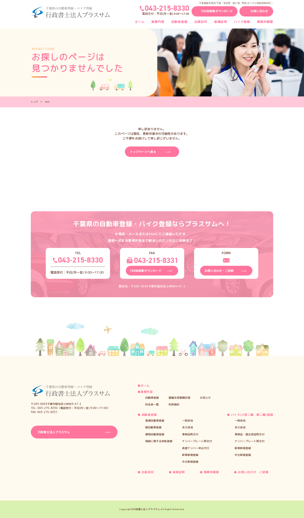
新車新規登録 (190, 454)
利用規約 (173, 404)
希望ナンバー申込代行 (195, 447)
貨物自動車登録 (154, 434)
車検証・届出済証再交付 (249, 434)
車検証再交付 (190, 434)
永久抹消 (187, 427)
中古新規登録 (190, 461)
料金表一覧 (152, 404)
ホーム (139, 22)
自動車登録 (179, 22)
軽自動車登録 (153, 427)
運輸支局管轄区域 (179, 397)
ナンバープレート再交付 (197, 441)
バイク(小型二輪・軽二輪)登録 (251, 414)
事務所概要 (265, 22)
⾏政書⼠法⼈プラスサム (55, 431)
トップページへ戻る (144, 152)
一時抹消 (187, 420)
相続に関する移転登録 (158, 441)
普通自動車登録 (154, 420)
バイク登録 (242, 22)
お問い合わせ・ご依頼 (252, 471)
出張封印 (200, 22)
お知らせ (205, 397)
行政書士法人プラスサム (147, 508)
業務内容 (157, 22)
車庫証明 (220, 22)
